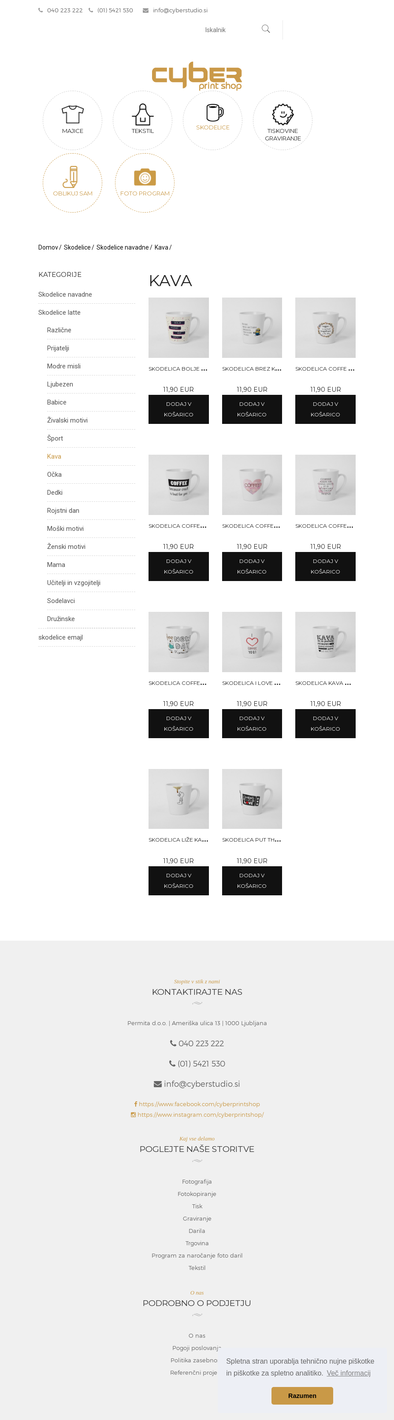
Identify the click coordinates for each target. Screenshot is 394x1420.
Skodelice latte (59, 314)
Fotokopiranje (197, 1195)
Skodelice (213, 118)
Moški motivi (65, 530)
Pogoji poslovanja (197, 1349)
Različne (59, 332)
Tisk (197, 1207)
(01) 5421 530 (111, 11)
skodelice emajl (60, 639)
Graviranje (197, 1220)
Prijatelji (58, 350)
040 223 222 (60, 11)
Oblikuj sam (73, 183)
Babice (57, 404)
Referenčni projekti (197, 1373)
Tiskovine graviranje (283, 124)
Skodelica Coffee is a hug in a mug (275, 527)
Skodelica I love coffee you (265, 684)
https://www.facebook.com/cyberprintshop (197, 1105)
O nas (197, 1336)
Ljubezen (60, 386)
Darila (197, 1232)
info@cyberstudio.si (176, 11)
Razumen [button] (302, 1395)
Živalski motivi (67, 422)
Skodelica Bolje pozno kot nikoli (201, 370)
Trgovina (197, 1244)
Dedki (55, 494)
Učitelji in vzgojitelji (73, 585)
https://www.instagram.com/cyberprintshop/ (197, 1116)
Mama (56, 566)
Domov (48, 249)
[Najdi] (266, 31)
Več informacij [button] (349, 1373)
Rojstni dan (63, 512)
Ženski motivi (66, 548)
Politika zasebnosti (197, 1361)
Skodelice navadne (123, 249)
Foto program (145, 183)
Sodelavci (61, 603)
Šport (55, 440)
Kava (161, 249)
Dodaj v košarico (178, 410)
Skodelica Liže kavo (179, 841)
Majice (73, 120)
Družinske (61, 621)
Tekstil (143, 120)
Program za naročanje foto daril (197, 1257)
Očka (54, 476)
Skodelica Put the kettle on (265, 841)
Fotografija (197, 1183)
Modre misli (64, 368)
